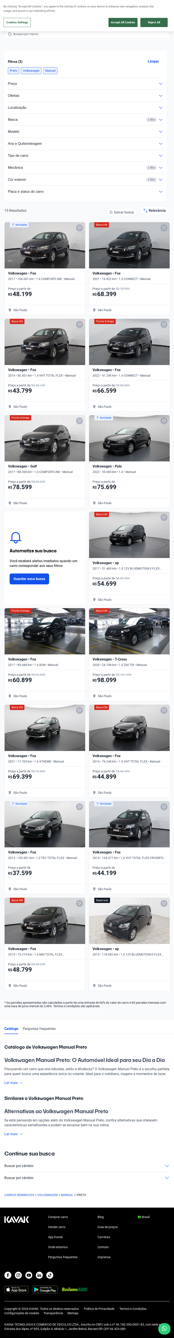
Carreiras (104, 1237)
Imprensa (104, 1257)
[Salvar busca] (122, 212)
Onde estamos (58, 1247)
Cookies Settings (17, 22)
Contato (103, 1247)
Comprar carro (58, 1217)
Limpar (153, 61)
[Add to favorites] (79, 227)
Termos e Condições (132, 1309)
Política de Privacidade (99, 1309)
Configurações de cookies (21, 1313)
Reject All (154, 22)
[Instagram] (18, 1275)
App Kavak (55, 1237)
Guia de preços (108, 1227)
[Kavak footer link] (16, 1237)
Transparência (53, 1313)
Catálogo (11, 1029)
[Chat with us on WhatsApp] (164, 1329)
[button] (13, 70)
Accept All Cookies (123, 22)
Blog (101, 1217)
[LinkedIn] (39, 1275)
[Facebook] (7, 1275)
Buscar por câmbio (87, 1166)
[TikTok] (49, 1275)
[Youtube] (28, 1275)
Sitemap (72, 1313)
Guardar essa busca (29, 579)
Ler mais (13, 1083)
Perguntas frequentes (39, 1029)
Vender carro (56, 1227)
